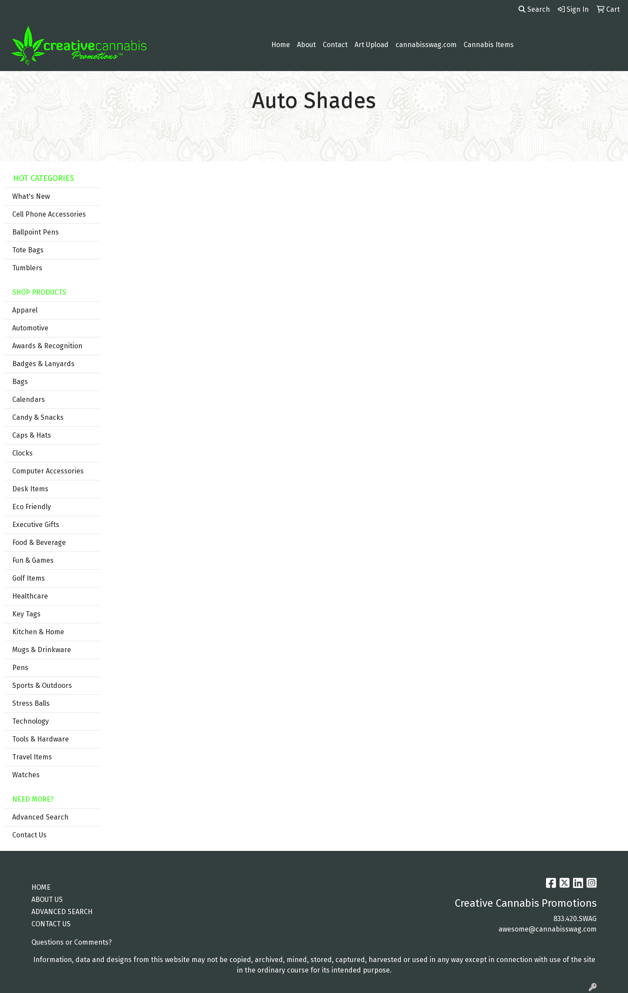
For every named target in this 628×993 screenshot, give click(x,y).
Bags (20, 381)
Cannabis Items (489, 45)
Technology (30, 721)
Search (534, 9)
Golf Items (28, 578)
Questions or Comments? (71, 942)
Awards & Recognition (47, 346)
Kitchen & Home (38, 632)
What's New (31, 196)
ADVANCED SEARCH (61, 912)
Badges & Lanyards (43, 364)
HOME (41, 887)
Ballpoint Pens (35, 232)
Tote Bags (28, 250)
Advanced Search (40, 817)
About (306, 45)
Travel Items (32, 757)
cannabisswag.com (426, 45)
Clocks (22, 453)
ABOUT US (47, 899)
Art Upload (372, 45)
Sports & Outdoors (42, 685)
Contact (335, 45)
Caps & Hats (31, 435)
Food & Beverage (39, 542)
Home (280, 45)
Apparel (25, 310)
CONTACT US (51, 924)
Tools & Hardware (40, 739)
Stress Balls (31, 703)
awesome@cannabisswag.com (547, 929)
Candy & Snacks (38, 417)
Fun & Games (33, 560)
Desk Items (30, 489)
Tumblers (27, 268)
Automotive (30, 328)
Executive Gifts (35, 524)
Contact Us (29, 835)
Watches (26, 775)
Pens (20, 667)
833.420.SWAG (575, 919)
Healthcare (30, 596)
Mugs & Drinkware (41, 650)
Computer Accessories (48, 471)
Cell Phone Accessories (49, 214)
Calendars (28, 399)
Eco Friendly (31, 507)
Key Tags (26, 614)
